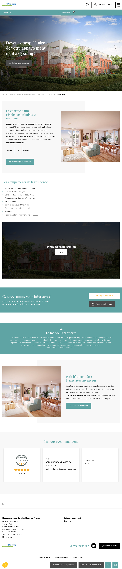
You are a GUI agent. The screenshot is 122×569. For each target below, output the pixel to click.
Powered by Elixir (77, 557)
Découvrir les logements (78, 406)
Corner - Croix (7, 524)
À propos (67, 521)
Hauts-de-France (29, 94)
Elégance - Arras (8, 537)
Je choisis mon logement (19, 63)
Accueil (4, 94)
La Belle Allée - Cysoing (10, 521)
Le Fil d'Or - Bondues (9, 532)
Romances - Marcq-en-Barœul (13, 529)
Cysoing (50, 94)
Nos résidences (15, 94)
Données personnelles (61, 557)
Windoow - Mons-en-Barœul (12, 534)
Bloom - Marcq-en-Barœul (11, 527)
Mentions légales (44, 557)
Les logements (68, 12)
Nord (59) (41, 94)
